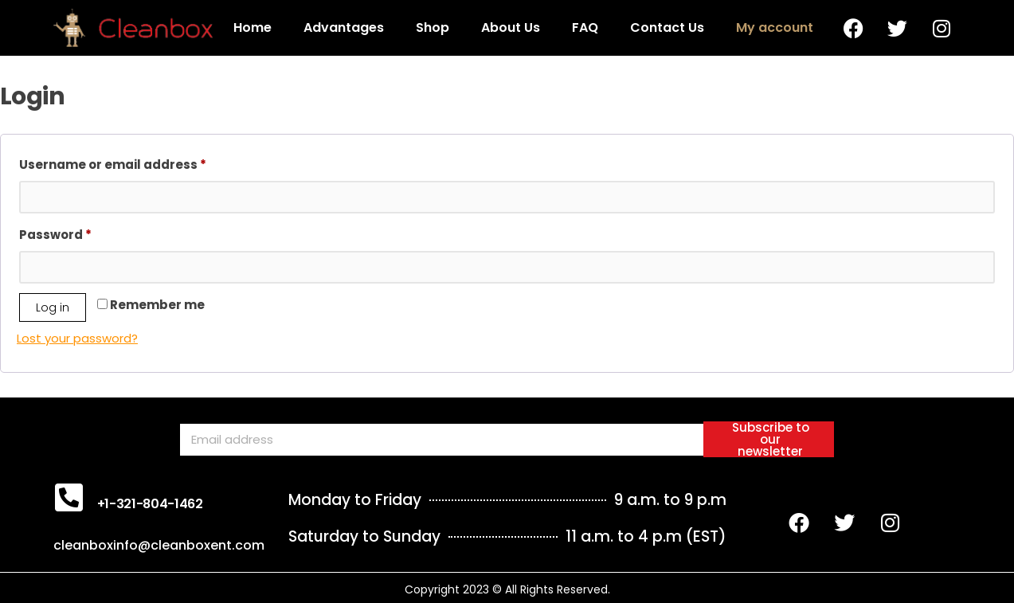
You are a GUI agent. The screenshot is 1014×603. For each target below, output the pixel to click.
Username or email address (141, 163)
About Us (510, 27)
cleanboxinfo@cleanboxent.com (158, 545)
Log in (52, 307)
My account (774, 27)
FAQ (585, 27)
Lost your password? (77, 338)
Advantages (343, 27)
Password (84, 233)
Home (252, 27)
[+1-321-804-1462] (69, 497)
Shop (432, 27)
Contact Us (667, 27)
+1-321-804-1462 (150, 504)
